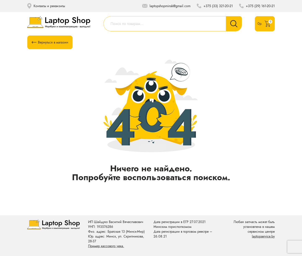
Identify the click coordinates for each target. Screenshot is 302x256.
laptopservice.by (263, 236)
